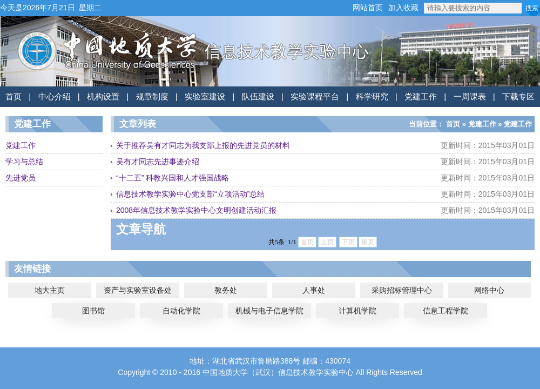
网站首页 (368, 7)
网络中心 (489, 290)
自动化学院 (181, 310)
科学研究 (372, 96)
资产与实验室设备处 (138, 290)
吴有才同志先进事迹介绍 (157, 161)
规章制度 (152, 96)
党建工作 (420, 96)
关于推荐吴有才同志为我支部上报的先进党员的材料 (203, 145)
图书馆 (93, 310)
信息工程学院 (445, 310)
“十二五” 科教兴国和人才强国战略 (172, 177)
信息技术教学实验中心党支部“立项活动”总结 (190, 194)
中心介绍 (54, 96)
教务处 (225, 290)
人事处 (313, 290)
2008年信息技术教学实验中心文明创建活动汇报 (196, 210)
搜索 (531, 8)
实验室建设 (205, 96)
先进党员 (20, 177)
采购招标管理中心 (402, 290)
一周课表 (470, 96)
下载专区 (518, 96)
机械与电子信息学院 (269, 310)
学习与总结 (24, 161)
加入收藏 (403, 7)
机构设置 (103, 96)
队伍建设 (258, 96)
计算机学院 (357, 310)
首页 (13, 96)
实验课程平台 (315, 96)
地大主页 (50, 290)
